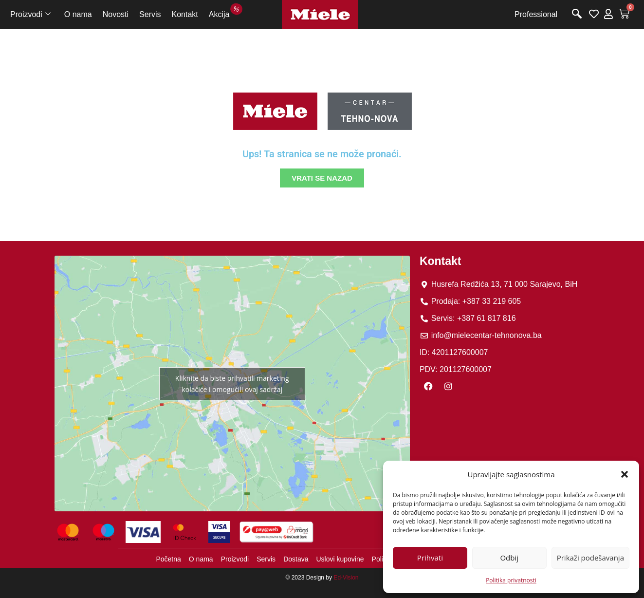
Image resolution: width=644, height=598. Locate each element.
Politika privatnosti (511, 580)
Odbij (509, 557)
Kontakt (185, 14)
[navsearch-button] (577, 14)
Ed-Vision (345, 577)
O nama (78, 14)
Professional (536, 14)
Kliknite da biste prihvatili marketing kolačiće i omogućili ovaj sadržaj (232, 384)
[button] (624, 474)
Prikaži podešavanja (590, 557)
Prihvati (430, 557)
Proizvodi (30, 14)
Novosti (116, 14)
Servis (150, 14)
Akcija (222, 13)
